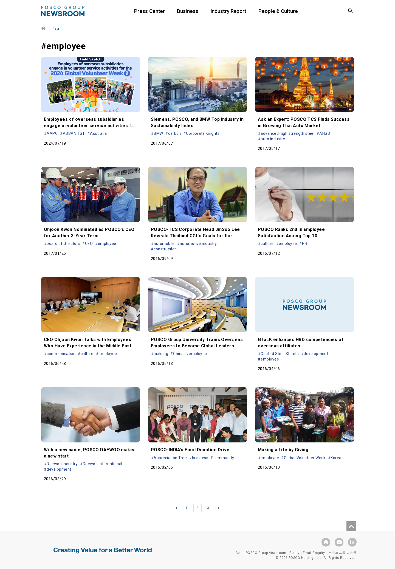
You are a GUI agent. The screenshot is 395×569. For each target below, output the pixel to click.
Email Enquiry (314, 553)
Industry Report (228, 11)
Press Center (149, 11)
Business (187, 11)
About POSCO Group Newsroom (260, 553)
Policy (294, 553)
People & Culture (278, 11)
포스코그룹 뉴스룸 (342, 553)
